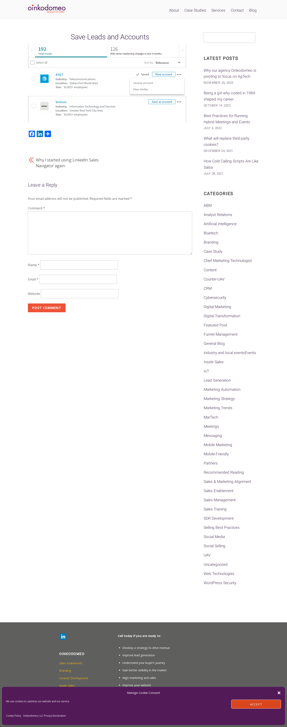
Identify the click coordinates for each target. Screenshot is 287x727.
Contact (237, 10)
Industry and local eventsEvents (230, 352)
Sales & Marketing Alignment (227, 481)
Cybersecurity (215, 297)
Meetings (211, 426)
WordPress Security (220, 583)
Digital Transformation (222, 316)
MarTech (211, 417)
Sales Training (215, 509)
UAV (207, 555)
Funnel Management (221, 334)
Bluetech (211, 233)
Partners (211, 463)
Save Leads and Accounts (110, 37)
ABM (208, 205)
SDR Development (219, 518)
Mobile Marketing (218, 445)
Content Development (74, 678)
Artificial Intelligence (220, 224)
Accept (256, 704)
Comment (36, 208)
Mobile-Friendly (216, 454)
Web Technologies (219, 573)
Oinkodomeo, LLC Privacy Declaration (44, 715)
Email (33, 279)
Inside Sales (214, 362)
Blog (253, 10)
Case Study (213, 251)
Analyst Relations (218, 214)
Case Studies (195, 10)
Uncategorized (216, 564)
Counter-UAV (214, 279)
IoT (206, 371)
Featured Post (215, 325)
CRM (208, 288)
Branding (211, 242)
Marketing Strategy (219, 398)
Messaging (213, 435)
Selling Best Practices (222, 527)
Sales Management (220, 500)
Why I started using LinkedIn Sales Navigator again (67, 163)
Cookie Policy (13, 715)
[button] (279, 693)
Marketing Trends (218, 408)
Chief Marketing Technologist (228, 260)
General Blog (214, 343)
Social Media (214, 536)
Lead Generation (217, 380)
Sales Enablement (218, 490)
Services (218, 10)
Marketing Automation (222, 389)
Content (210, 270)
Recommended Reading (224, 472)
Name (33, 265)
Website (34, 293)
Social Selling (214, 546)
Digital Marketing (217, 306)
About (174, 10)
